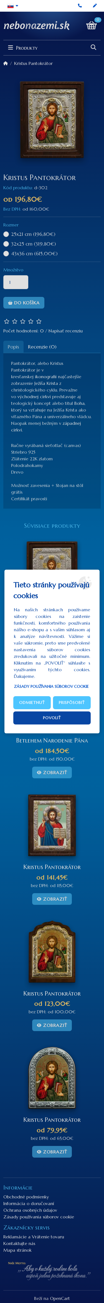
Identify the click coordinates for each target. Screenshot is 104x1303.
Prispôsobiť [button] (72, 702)
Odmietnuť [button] (32, 702)
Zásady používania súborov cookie (51, 686)
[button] (12, 6)
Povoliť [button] (52, 717)
